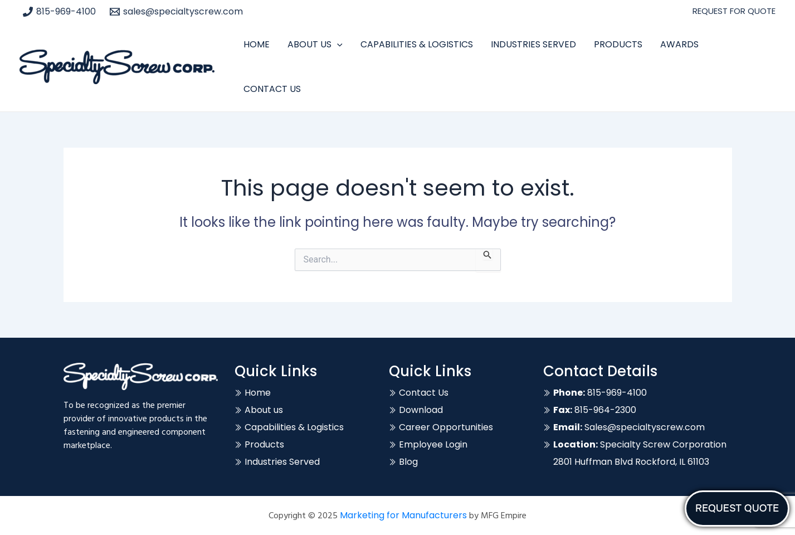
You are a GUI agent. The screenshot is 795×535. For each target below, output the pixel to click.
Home (256, 44)
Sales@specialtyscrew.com (629, 427)
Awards (679, 44)
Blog (408, 461)
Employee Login (433, 444)
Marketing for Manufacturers (403, 515)
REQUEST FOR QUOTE (734, 11)
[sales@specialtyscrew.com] (176, 12)
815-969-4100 (600, 392)
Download (421, 409)
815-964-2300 (594, 409)
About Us (315, 44)
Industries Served (533, 44)
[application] (337, 44)
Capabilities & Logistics (416, 44)
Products (618, 44)
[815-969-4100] (59, 12)
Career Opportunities (446, 427)
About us (264, 409)
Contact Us (272, 88)
